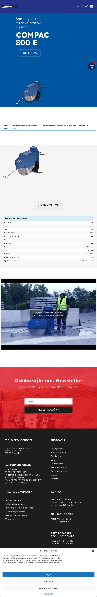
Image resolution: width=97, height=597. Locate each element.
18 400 (77, 502)
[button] (93, 551)
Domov (4, 126)
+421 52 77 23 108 (62, 499)
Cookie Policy (48, 594)
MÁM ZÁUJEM (48, 205)
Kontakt (54, 479)
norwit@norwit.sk (66, 505)
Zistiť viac (30, 52)
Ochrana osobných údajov (17, 516)
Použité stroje (57, 456)
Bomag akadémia (59, 471)
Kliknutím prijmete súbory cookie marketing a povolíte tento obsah (48, 314)
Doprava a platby (13, 500)
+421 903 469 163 (65, 541)
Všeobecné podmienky (15, 512)
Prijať (48, 574)
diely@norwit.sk (65, 521)
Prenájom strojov (58, 453)
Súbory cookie (11, 519)
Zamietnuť (48, 581)
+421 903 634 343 (65, 519)
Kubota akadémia (59, 468)
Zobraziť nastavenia (48, 588)
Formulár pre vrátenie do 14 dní (19, 508)
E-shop (54, 475)
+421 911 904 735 (65, 543)
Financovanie (57, 464)
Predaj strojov (57, 449)
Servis (53, 460)
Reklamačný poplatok (15, 504)
